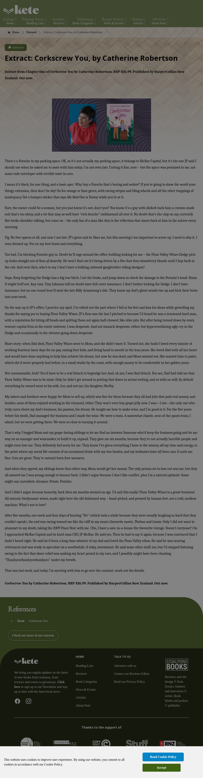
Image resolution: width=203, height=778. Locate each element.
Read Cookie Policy (163, 757)
